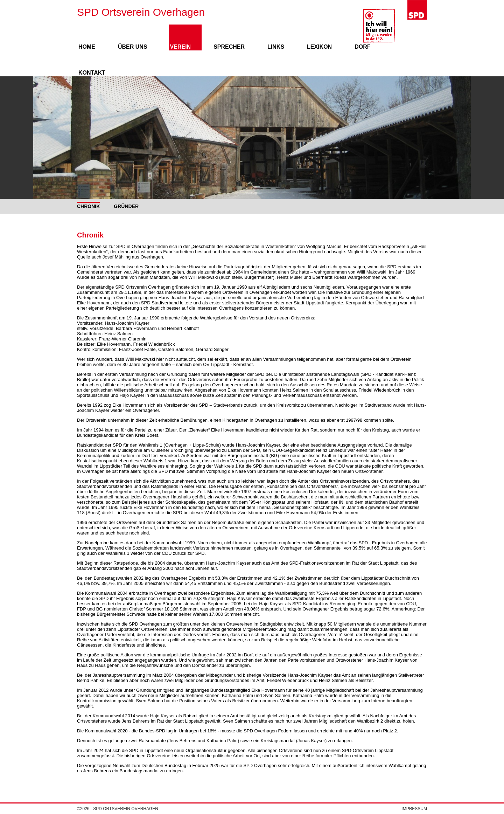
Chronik (88, 206)
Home (86, 47)
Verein (180, 47)
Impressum (414, 808)
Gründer (126, 206)
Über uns (132, 47)
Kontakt (91, 73)
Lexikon (319, 47)
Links (275, 47)
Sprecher (229, 47)
